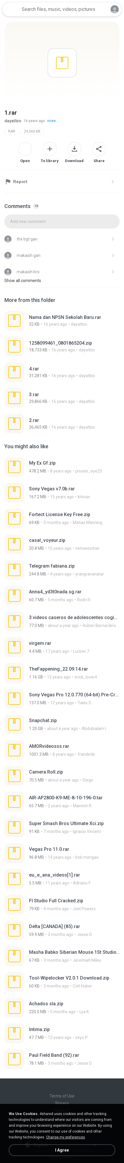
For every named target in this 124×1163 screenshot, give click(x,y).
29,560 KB (32, 131)
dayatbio (12, 120)
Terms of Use (62, 1096)
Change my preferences (65, 1137)
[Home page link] (11, 9)
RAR (11, 131)
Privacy (62, 1103)
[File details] (62, 321)
